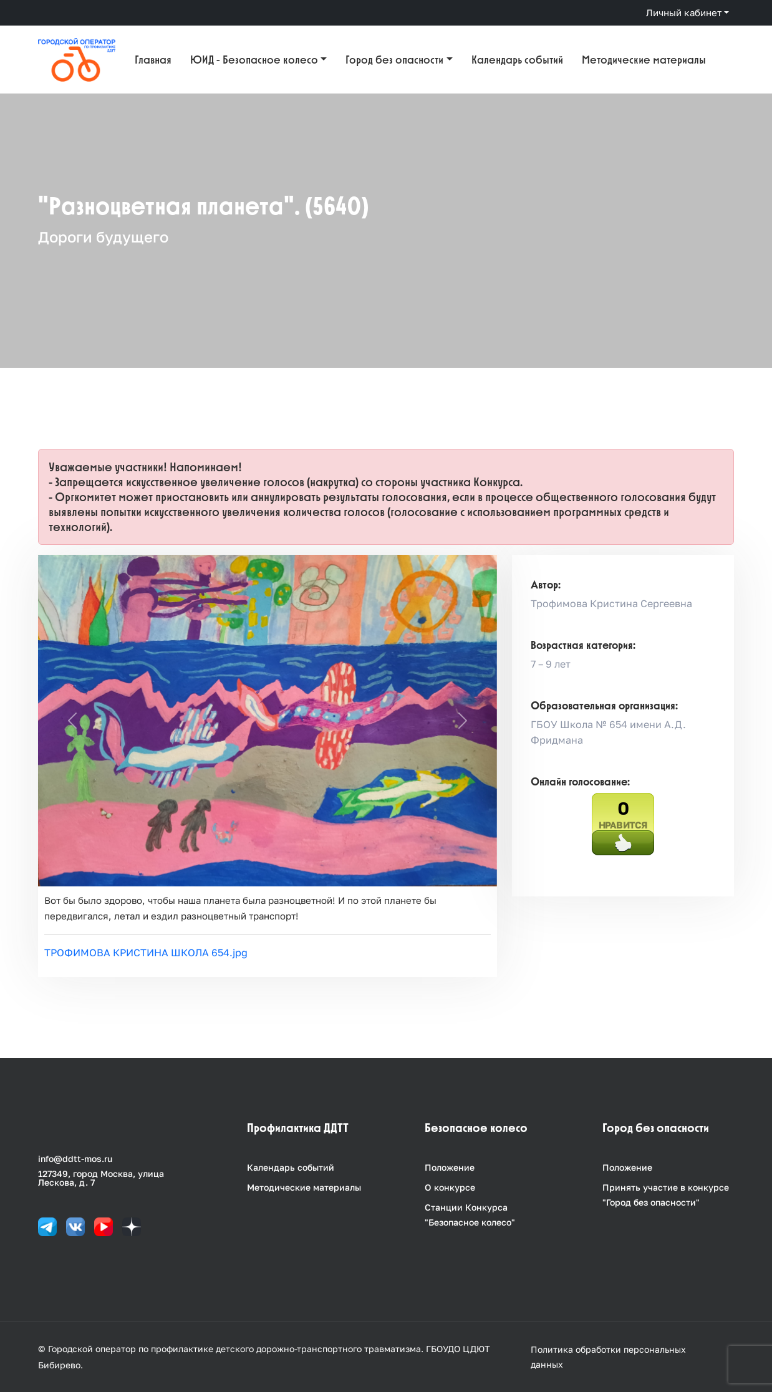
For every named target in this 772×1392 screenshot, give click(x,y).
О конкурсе (450, 1187)
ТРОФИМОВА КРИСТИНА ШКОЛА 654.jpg (146, 952)
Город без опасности (394, 59)
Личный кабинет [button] (683, 12)
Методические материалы (644, 59)
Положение (450, 1167)
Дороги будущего (103, 237)
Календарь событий (517, 59)
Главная (153, 59)
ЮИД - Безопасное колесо (254, 59)
